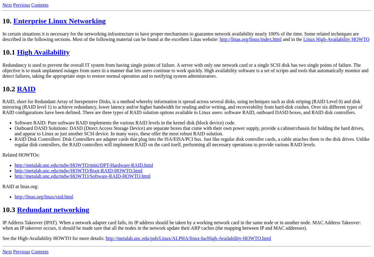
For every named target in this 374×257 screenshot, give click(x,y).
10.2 (8, 89)
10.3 (8, 210)
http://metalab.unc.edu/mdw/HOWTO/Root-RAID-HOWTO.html (78, 170)
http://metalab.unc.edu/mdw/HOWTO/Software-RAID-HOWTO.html (83, 176)
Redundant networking (53, 210)
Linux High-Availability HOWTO (336, 39)
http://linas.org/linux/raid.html (44, 196)
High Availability (43, 52)
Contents (40, 5)
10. (7, 21)
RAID (26, 89)
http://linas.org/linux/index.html (251, 39)
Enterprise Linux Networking (59, 21)
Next (7, 5)
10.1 (8, 52)
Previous (21, 5)
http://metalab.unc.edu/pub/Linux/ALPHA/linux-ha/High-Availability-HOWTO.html (188, 238)
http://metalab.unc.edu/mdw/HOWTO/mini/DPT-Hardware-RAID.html (84, 165)
